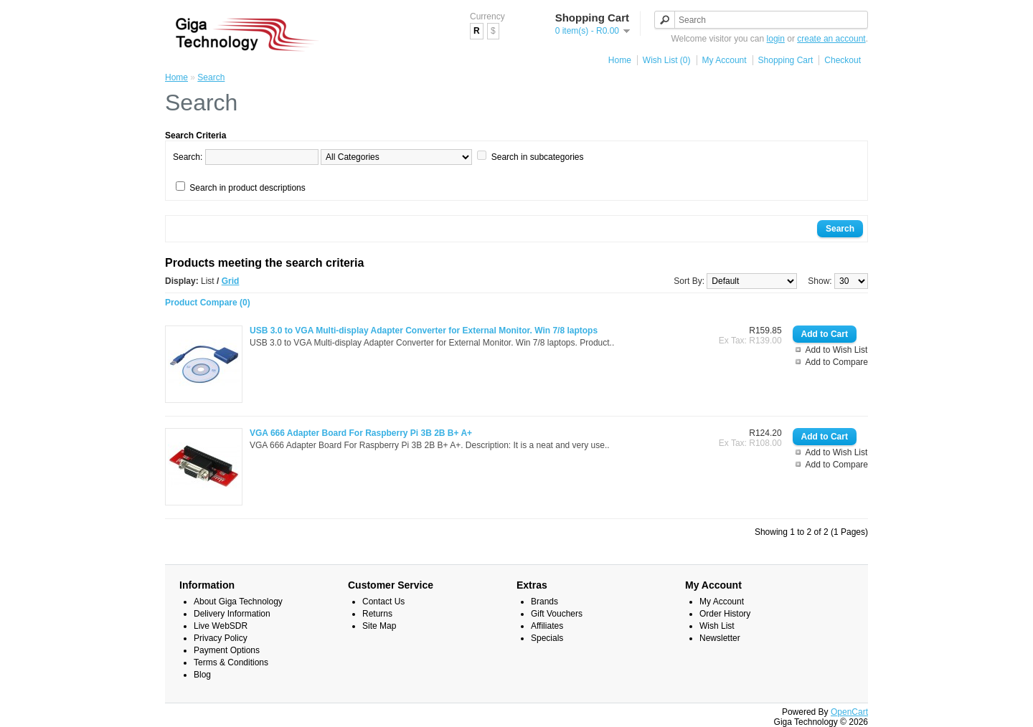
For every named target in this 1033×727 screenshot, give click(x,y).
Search (211, 77)
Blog (202, 675)
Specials (547, 638)
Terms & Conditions (231, 662)
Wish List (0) (667, 60)
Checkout (842, 60)
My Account (724, 60)
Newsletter (719, 638)
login (776, 39)
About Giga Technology (238, 602)
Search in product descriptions (247, 188)
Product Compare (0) (207, 303)
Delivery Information (232, 614)
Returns (377, 614)
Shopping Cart (785, 60)
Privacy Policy (220, 638)
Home (619, 60)
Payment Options (227, 650)
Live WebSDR (220, 626)
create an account (831, 39)
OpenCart (849, 712)
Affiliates (547, 626)
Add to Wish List (837, 350)
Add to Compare (837, 362)
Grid (231, 281)
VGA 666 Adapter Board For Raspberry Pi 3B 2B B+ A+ (361, 433)
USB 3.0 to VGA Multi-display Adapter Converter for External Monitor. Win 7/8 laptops (424, 331)
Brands (544, 602)
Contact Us (383, 602)
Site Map (379, 626)
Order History (724, 614)
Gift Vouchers (556, 614)
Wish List (717, 626)
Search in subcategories (537, 157)
